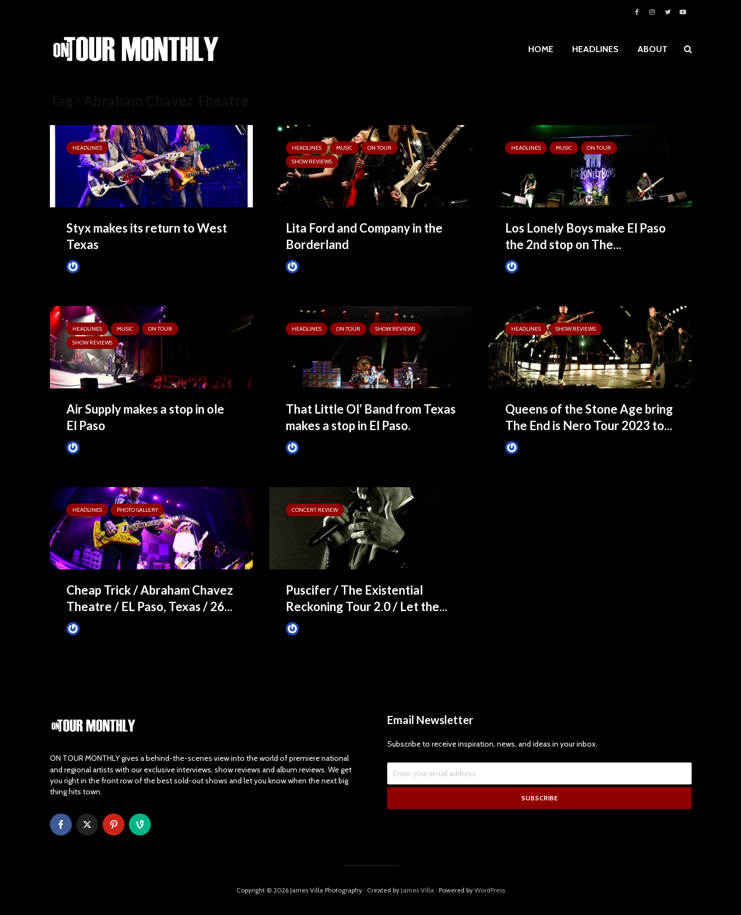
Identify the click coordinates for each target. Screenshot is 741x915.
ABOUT (652, 49)
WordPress (489, 890)
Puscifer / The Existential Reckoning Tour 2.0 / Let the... (367, 598)
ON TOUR (379, 147)
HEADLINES (595, 49)
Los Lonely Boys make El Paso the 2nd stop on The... (585, 236)
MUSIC (344, 147)
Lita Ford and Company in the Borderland (364, 236)
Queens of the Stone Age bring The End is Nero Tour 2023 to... (589, 417)
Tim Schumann (97, 266)
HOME (540, 49)
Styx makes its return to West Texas (146, 236)
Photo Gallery (137, 509)
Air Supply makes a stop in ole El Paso (145, 417)
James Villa (417, 890)
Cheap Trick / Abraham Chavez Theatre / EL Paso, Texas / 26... (149, 598)
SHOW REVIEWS (312, 161)
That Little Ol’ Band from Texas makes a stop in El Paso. (371, 417)
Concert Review (315, 509)
